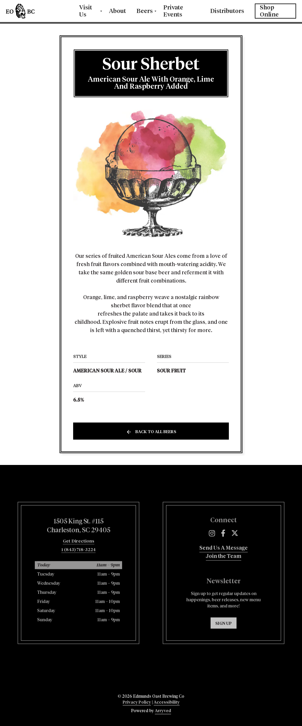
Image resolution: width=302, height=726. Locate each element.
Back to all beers (155, 432)
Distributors (227, 11)
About (117, 11)
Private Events (173, 11)
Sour (135, 371)
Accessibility (167, 702)
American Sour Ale (98, 371)
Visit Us (85, 11)
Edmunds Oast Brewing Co (37, 11)
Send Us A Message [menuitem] (223, 572)
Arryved (163, 711)
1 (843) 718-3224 (78, 574)
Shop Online (269, 11)
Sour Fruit (171, 371)
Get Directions (78, 565)
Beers (145, 11)
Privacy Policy (137, 702)
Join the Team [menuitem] (223, 580)
